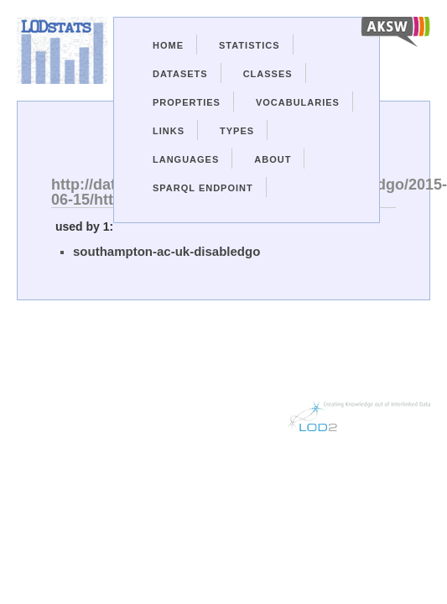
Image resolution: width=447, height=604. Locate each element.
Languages (186, 159)
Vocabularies (298, 102)
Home (168, 45)
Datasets (180, 74)
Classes (268, 74)
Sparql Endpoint (203, 188)
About (272, 159)
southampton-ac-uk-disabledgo (166, 251)
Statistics (249, 45)
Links (169, 131)
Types (237, 131)
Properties (187, 102)
